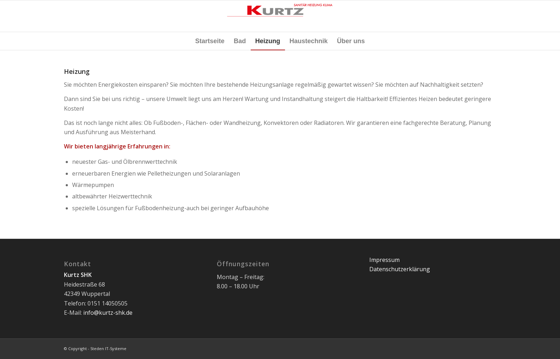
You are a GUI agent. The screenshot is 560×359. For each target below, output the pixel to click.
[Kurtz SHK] (280, 16)
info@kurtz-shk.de (107, 313)
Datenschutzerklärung (399, 269)
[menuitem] (209, 41)
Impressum (384, 260)
